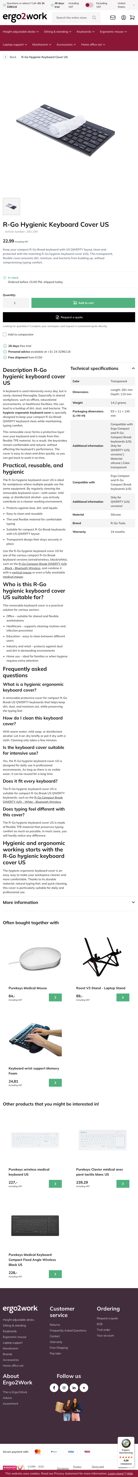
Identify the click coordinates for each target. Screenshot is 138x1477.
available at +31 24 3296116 (39, 351)
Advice (7, 1398)
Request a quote (69, 317)
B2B (100, 1324)
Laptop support (15, 44)
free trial (19, 346)
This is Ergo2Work (15, 1392)
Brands (7, 1354)
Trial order (103, 1329)
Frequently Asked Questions (68, 1330)
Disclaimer (63, 1468)
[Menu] (132, 1439)
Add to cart (83, 303)
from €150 (25, 357)
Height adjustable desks (21, 31)
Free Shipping (59, 1347)
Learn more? (116, 1473)
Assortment (10, 1403)
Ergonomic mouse (113, 31)
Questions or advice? (19, 3)
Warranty (56, 1342)
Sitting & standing (58, 31)
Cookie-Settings (123, 1468)
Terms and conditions (98, 1468)
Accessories (66, 44)
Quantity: (9, 295)
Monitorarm (42, 44)
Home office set (93, 44)
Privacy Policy (77, 1468)
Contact (55, 1336)
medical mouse (13, 576)
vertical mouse (22, 572)
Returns (55, 1324)
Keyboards (86, 31)
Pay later (55, 1353)
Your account (105, 1335)
